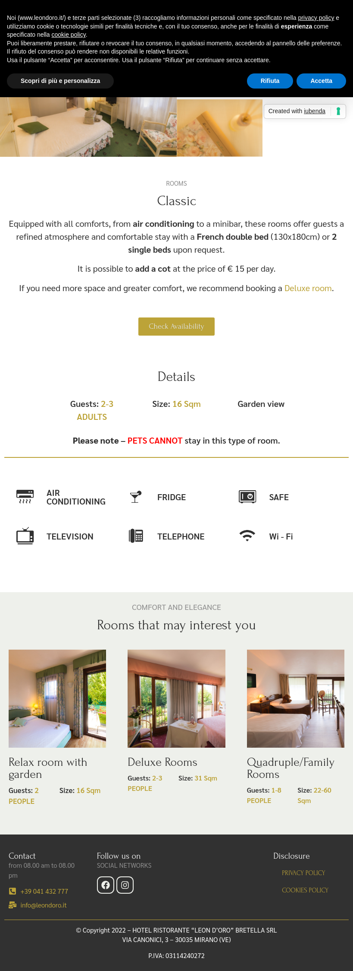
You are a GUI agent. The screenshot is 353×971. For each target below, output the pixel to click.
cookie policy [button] (69, 34)
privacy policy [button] (316, 17)
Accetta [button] (321, 80)
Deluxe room (308, 287)
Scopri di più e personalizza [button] (60, 80)
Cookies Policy (305, 890)
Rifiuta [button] (270, 80)
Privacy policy (303, 873)
